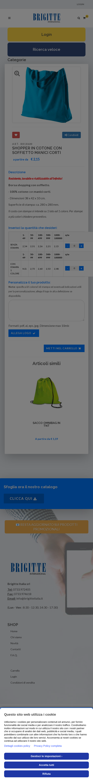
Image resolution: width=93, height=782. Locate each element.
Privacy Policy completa (48, 745)
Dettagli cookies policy (17, 745)
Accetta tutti (46, 764)
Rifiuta (46, 773)
